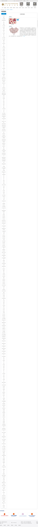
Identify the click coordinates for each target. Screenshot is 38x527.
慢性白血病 (3, 315)
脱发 (3, 370)
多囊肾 (4, 302)
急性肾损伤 (3, 242)
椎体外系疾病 (3, 129)
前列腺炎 (4, 49)
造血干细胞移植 (4, 334)
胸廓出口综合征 (4, 78)
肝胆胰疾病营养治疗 (4, 346)
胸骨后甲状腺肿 (4, 475)
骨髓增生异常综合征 (4, 320)
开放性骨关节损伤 (4, 208)
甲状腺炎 (4, 295)
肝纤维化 (4, 286)
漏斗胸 (4, 56)
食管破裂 (4, 469)
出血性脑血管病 (4, 114)
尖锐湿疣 (4, 379)
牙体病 (4, 186)
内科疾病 (4, 273)
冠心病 (4, 193)
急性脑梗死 (3, 203)
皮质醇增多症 (3, 405)
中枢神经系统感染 (4, 119)
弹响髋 (4, 501)
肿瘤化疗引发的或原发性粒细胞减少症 (4, 94)
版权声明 (1, 525)
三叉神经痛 (3, 59)
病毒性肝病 (3, 279)
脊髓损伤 (4, 90)
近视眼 (4, 488)
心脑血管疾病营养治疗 (4, 339)
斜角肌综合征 (3, 77)
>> (7, 9)
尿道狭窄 (4, 415)
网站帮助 (12, 525)
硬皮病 (4, 376)
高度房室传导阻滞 (4, 201)
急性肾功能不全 (4, 220)
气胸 (3, 445)
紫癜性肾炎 (3, 249)
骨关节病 (4, 53)
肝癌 (3, 177)
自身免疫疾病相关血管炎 (4, 151)
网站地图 (19, 525)
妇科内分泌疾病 (4, 432)
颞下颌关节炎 (3, 495)
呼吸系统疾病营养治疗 (4, 349)
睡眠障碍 (4, 149)
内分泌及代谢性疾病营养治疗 (4, 336)
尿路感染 (4, 260)
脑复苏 (4, 270)
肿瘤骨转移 (3, 289)
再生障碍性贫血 (4, 325)
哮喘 (3, 34)
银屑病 (4, 40)
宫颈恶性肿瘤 (3, 424)
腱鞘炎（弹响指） (3, 503)
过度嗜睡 (4, 166)
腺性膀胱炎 (3, 412)
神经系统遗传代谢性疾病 (4, 141)
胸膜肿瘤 (4, 462)
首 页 (2, 7)
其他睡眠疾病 (3, 174)
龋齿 (3, 189)
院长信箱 (16, 525)
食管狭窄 (4, 481)
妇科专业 (4, 309)
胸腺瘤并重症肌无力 (4, 437)
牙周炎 (4, 183)
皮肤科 (14, 34)
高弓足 (4, 84)
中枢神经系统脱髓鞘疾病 (4, 127)
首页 (5, 9)
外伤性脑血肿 (3, 206)
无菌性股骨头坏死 (4, 267)
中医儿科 (4, 308)
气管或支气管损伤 (4, 467)
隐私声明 (5, 525)
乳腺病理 (4, 389)
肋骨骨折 (4, 465)
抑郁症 (4, 180)
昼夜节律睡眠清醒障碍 (4, 168)
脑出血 (4, 101)
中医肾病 (4, 312)
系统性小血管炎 (4, 252)
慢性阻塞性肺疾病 (4, 21)
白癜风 (4, 366)
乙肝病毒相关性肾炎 (4, 247)
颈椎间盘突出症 (4, 482)
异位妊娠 (4, 71)
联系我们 (8, 525)
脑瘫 (3, 107)
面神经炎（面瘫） (3, 490)
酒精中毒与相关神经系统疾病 (4, 158)
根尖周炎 (4, 190)
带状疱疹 (4, 98)
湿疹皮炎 (4, 360)
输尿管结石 (3, 392)
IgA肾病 (4, 239)
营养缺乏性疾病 (4, 139)
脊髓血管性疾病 (4, 125)
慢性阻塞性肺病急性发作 (4, 211)
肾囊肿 (4, 399)
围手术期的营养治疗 (4, 352)
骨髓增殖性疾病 (4, 322)
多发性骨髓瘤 (3, 318)
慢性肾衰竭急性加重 (4, 256)
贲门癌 (4, 435)
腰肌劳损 (4, 81)
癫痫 (3, 147)
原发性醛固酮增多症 (4, 402)
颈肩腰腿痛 (3, 74)
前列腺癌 (4, 409)
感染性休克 (3, 217)
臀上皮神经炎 (3, 498)
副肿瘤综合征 (3, 143)
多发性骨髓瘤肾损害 (4, 258)
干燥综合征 (3, 305)
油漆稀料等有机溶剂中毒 (4, 229)
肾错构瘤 (4, 398)
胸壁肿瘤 (4, 459)
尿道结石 (4, 395)
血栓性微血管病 (4, 263)
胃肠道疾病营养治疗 (4, 344)
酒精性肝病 (3, 280)
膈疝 (3, 442)
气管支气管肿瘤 (4, 439)
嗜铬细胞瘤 (3, 403)
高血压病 (4, 492)
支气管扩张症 (3, 449)
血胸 (3, 472)
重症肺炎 (4, 214)
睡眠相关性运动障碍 (4, 172)
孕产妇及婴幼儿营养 (4, 357)
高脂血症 (4, 30)
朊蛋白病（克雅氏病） (4, 122)
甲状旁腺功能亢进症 (4, 299)
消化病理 (4, 386)
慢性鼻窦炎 (3, 68)
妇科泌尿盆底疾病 (4, 430)
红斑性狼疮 (3, 373)
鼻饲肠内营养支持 (4, 354)
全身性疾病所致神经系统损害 (4, 160)
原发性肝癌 (3, 43)
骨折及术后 (3, 87)
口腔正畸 (4, 62)
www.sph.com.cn (15, 522)
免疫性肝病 (3, 283)
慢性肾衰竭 (3, 236)
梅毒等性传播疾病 (4, 383)
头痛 (3, 110)
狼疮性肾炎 (3, 245)
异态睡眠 (4, 170)
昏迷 (3, 31)
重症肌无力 (3, 146)
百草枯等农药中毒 (4, 224)
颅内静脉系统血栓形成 (4, 117)
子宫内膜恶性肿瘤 (4, 426)
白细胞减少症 (3, 328)
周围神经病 (3, 135)
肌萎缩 (4, 24)
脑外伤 (4, 104)
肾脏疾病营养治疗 (4, 341)
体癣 (3, 363)
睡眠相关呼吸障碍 (4, 164)
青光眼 (4, 65)
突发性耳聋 (3, 276)
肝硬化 (4, 17)
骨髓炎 (4, 292)
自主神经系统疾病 (4, 155)
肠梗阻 (4, 46)
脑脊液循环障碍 (4, 153)
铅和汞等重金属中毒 (4, 226)
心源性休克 (3, 196)
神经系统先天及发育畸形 (4, 137)
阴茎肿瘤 (4, 421)
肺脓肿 (4, 478)
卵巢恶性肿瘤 (3, 428)
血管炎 (4, 369)
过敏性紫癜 (3, 331)
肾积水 (4, 418)
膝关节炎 (4, 505)
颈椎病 (4, 52)
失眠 (3, 162)
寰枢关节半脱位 (4, 485)
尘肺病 (4, 233)
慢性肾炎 (4, 27)
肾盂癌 (4, 406)
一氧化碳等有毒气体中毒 (4, 232)
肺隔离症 (4, 452)
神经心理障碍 (3, 113)
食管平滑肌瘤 (3, 446)
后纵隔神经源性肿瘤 (4, 456)
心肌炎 (4, 199)
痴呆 (3, 132)
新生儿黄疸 (3, 37)
